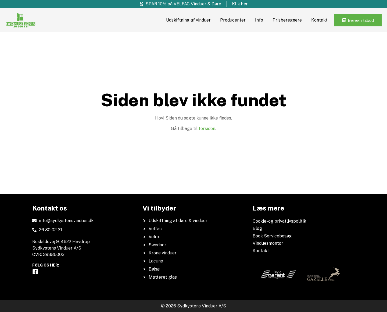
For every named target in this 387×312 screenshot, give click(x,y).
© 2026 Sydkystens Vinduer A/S (193, 306)
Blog (257, 228)
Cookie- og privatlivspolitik (279, 221)
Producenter (230, 20)
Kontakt (317, 20)
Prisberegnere (284, 20)
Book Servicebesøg (272, 236)
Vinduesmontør (268, 243)
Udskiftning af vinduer (185, 20)
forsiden (207, 128)
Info (256, 20)
